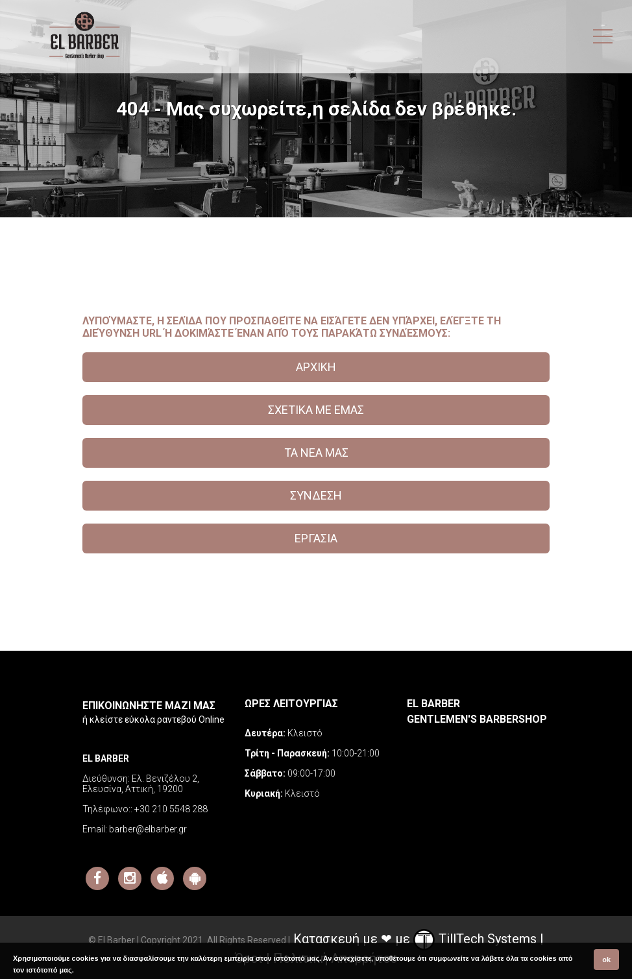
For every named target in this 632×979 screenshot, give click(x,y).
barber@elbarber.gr (148, 829)
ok (606, 959)
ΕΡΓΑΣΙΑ (316, 538)
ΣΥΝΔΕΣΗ (316, 495)
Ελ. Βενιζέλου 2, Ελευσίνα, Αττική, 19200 (140, 783)
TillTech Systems (475, 939)
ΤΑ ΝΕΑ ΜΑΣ (316, 452)
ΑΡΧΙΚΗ (316, 367)
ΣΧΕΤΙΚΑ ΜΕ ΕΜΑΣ (316, 410)
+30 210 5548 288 (171, 809)
